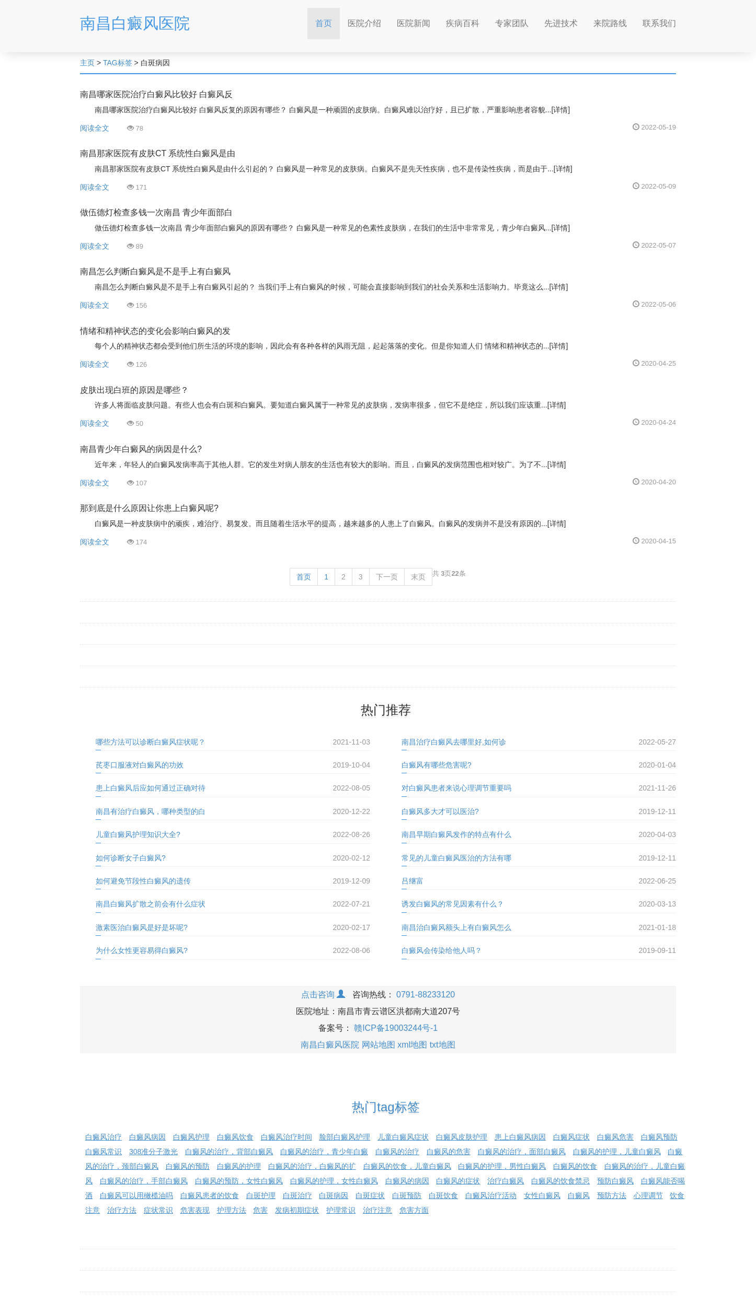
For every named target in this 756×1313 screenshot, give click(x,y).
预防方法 (611, 1195)
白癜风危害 (615, 1137)
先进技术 (561, 23)
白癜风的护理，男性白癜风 (502, 1166)
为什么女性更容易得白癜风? (142, 950)
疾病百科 (462, 23)
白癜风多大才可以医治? (440, 811)
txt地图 (442, 1044)
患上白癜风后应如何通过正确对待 (150, 788)
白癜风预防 (659, 1137)
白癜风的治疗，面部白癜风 (522, 1151)
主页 (87, 63)
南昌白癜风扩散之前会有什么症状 (150, 904)
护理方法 (231, 1210)
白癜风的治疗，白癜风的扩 (312, 1166)
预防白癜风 (615, 1181)
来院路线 (610, 23)
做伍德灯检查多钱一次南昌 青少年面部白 (156, 212)
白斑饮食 (443, 1195)
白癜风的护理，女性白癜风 (334, 1181)
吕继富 (412, 881)
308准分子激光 (153, 1151)
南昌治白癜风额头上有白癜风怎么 (456, 927)
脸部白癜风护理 (344, 1137)
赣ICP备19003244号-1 (396, 1028)
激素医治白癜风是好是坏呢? (142, 927)
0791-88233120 (425, 994)
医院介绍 (364, 23)
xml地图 (412, 1044)
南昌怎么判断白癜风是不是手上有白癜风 (155, 271)
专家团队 (512, 23)
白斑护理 (261, 1195)
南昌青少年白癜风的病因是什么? (141, 449)
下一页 (387, 577)
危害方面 (414, 1210)
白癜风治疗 (103, 1137)
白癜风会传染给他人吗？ (442, 950)
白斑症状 (370, 1195)
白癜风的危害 (449, 1151)
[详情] (560, 110)
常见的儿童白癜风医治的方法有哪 (456, 858)
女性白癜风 (542, 1195)
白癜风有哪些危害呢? (437, 765)
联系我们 (659, 23)
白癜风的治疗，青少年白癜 (324, 1151)
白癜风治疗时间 (286, 1137)
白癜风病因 (147, 1137)
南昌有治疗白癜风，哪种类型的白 (150, 811)
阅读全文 (94, 128)
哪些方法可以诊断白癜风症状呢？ (150, 742)
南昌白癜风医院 (135, 23)
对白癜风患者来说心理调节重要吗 (456, 788)
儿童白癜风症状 (403, 1137)
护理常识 (341, 1210)
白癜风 (579, 1195)
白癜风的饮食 (575, 1166)
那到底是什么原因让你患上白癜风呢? (149, 508)
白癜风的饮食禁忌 (560, 1181)
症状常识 (158, 1210)
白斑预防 (406, 1195)
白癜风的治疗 (397, 1151)
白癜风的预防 (188, 1166)
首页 (327, 20)
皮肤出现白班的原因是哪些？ (134, 390)
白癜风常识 (103, 1151)
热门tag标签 (385, 1107)
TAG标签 (117, 63)
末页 (418, 577)
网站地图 (378, 1044)
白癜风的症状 (458, 1181)
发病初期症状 (297, 1210)
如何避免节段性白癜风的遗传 (143, 881)
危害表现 (195, 1210)
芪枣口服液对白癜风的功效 (140, 765)
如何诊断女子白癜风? (131, 858)
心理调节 (648, 1195)
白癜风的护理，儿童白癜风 (617, 1151)
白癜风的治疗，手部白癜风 (144, 1181)
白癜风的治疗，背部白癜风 (229, 1151)
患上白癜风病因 (520, 1137)
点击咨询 (323, 994)
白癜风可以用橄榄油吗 (136, 1195)
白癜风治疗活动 (491, 1195)
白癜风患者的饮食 (209, 1195)
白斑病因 (333, 1195)
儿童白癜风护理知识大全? (138, 834)
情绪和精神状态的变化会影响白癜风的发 (155, 331)
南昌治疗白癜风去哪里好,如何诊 (454, 742)
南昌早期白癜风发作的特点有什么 (456, 834)
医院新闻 (413, 23)
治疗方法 (121, 1210)
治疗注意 (377, 1210)
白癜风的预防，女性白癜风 (239, 1181)
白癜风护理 (191, 1137)
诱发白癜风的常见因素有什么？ (453, 904)
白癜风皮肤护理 (461, 1137)
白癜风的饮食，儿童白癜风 (407, 1166)
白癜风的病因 (407, 1181)
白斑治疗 (297, 1195)
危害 (260, 1210)
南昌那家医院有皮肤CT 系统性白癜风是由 (157, 153)
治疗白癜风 (505, 1181)
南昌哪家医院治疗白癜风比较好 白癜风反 (156, 94)
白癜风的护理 (239, 1166)
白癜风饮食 (235, 1137)
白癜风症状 (571, 1137)
